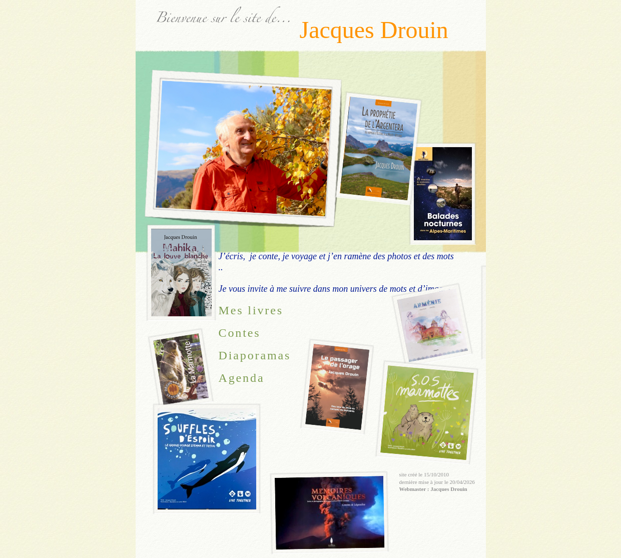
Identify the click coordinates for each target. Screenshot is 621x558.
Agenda (242, 377)
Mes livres (251, 310)
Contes (240, 332)
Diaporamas (255, 355)
